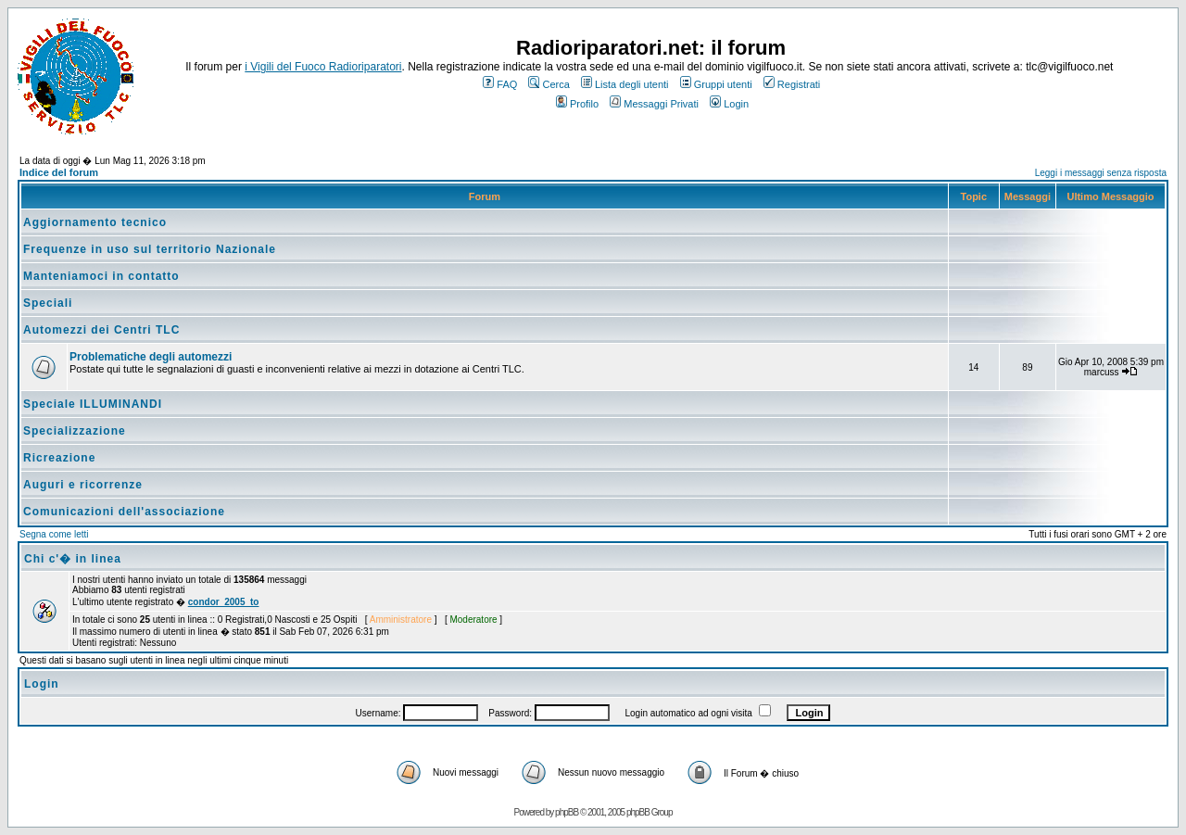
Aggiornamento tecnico (95, 222)
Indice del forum (58, 172)
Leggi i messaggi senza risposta (1101, 173)
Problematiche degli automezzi (150, 356)
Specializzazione (74, 430)
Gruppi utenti (716, 84)
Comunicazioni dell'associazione (124, 511)
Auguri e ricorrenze (83, 484)
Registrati (791, 84)
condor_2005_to (223, 602)
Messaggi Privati (654, 103)
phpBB (566, 812)
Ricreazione (59, 457)
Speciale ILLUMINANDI (92, 404)
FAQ (500, 84)
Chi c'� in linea (72, 558)
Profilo (577, 103)
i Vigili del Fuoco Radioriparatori (323, 66)
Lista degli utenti (625, 84)
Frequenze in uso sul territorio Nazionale (149, 249)
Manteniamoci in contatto (101, 276)
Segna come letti (54, 534)
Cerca (548, 84)
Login (729, 103)
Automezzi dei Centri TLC (101, 329)
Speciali (47, 303)
